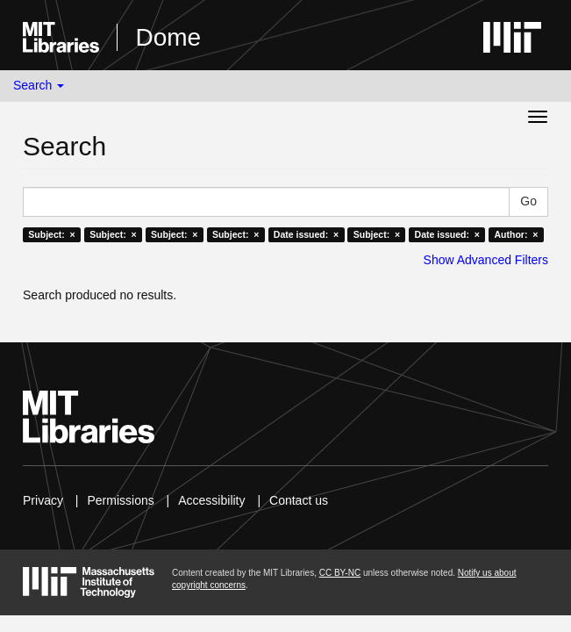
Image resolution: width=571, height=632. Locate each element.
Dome (168, 37)
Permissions (120, 500)
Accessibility (211, 500)
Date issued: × (306, 234)
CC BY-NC (339, 573)
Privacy (43, 500)
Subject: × (51, 234)
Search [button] (38, 85)
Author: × (516, 234)
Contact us (298, 500)
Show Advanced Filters (486, 260)
